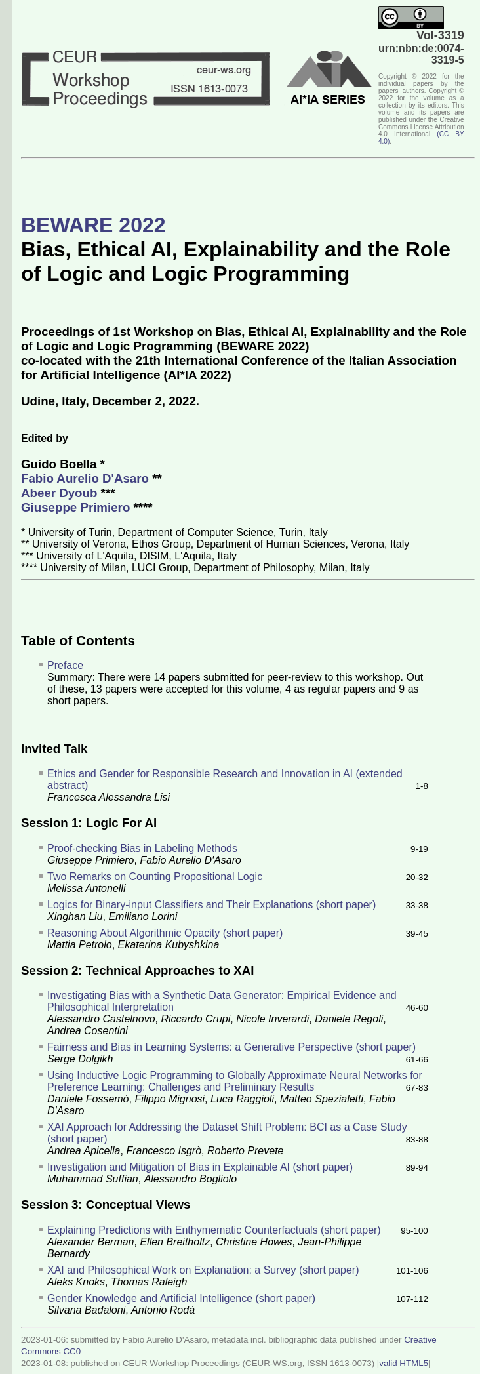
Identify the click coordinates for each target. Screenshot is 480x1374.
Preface (65, 665)
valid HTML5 (403, 1363)
